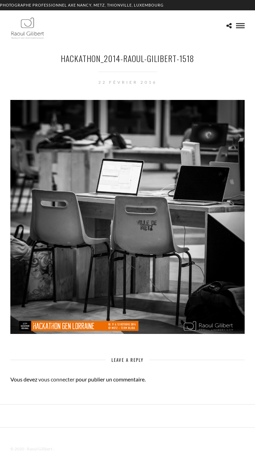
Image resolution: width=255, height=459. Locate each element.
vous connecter (56, 379)
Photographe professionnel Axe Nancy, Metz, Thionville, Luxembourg (82, 5)
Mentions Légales (70, 448)
